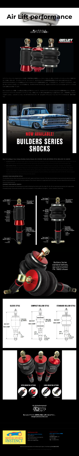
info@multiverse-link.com (39, 417)
